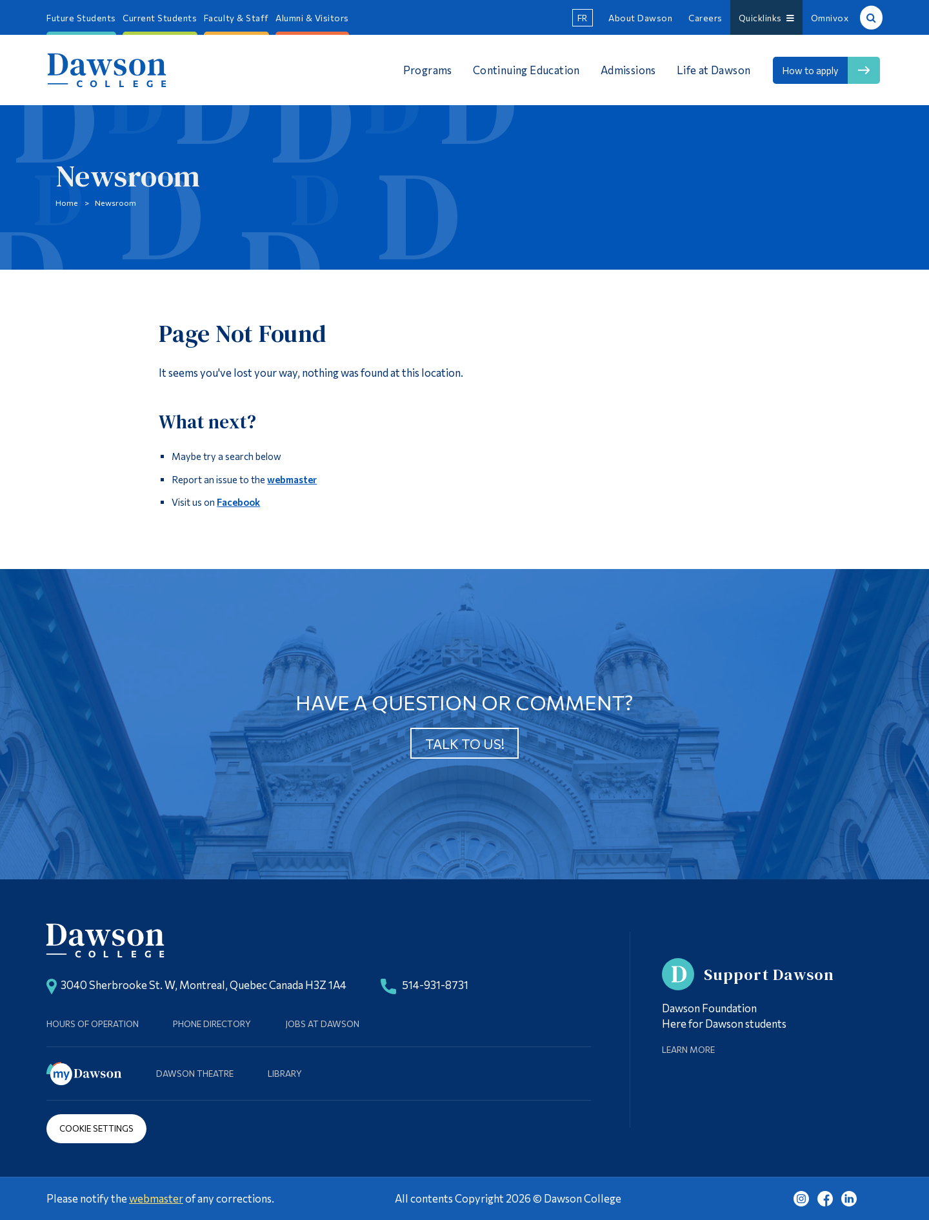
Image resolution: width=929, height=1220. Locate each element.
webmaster (292, 479)
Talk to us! (464, 743)
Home (66, 202)
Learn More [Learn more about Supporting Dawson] (688, 1049)
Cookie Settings (96, 1128)
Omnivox (830, 17)
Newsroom (115, 202)
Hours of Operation (92, 1023)
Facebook (238, 502)
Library (285, 1073)
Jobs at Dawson (322, 1023)
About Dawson (640, 17)
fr (582, 17)
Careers (705, 17)
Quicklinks (767, 17)
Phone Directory (212, 1023)
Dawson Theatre (195, 1073)
